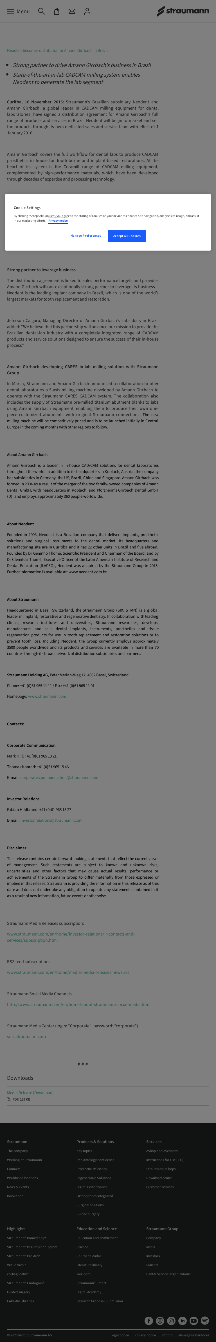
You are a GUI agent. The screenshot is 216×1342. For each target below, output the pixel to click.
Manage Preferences (86, 235)
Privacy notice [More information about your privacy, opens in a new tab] (58, 220)
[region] (108, 222)
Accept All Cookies (127, 236)
